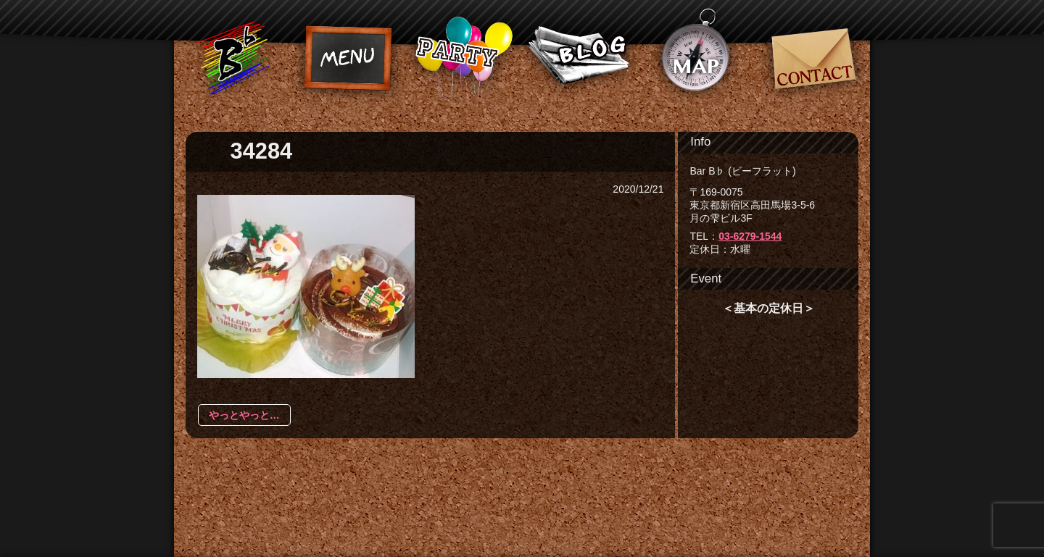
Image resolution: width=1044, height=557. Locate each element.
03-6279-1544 (750, 236)
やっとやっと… (244, 415)
